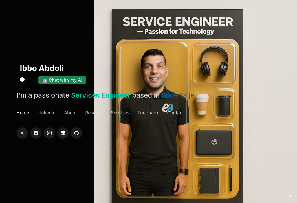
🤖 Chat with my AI (62, 80)
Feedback (148, 113)
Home (23, 113)
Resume (93, 113)
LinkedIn (47, 113)
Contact (175, 113)
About (70, 113)
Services (120, 113)
